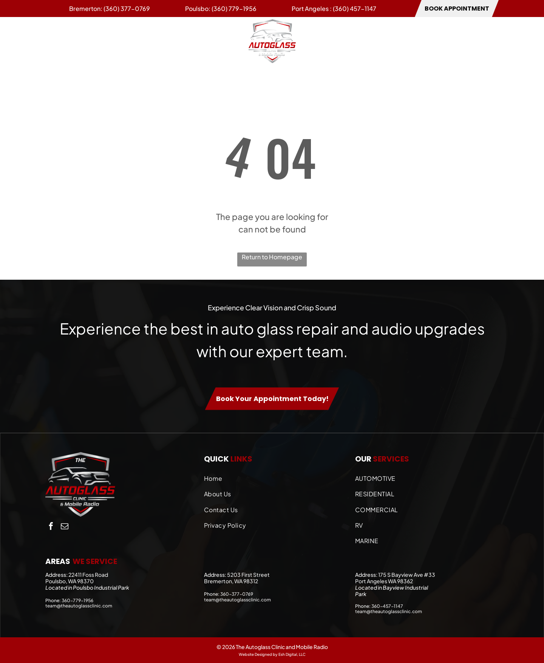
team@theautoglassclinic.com (78, 606)
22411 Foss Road (88, 574)
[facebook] (51, 527)
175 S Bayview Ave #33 (406, 574)
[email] (64, 527)
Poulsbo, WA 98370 (69, 581)
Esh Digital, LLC (292, 654)
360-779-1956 (77, 600)
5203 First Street (248, 574)
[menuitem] (60, 40)
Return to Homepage (272, 257)
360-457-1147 (387, 606)
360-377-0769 (236, 594)
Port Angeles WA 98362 (384, 581)
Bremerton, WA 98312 (231, 581)
